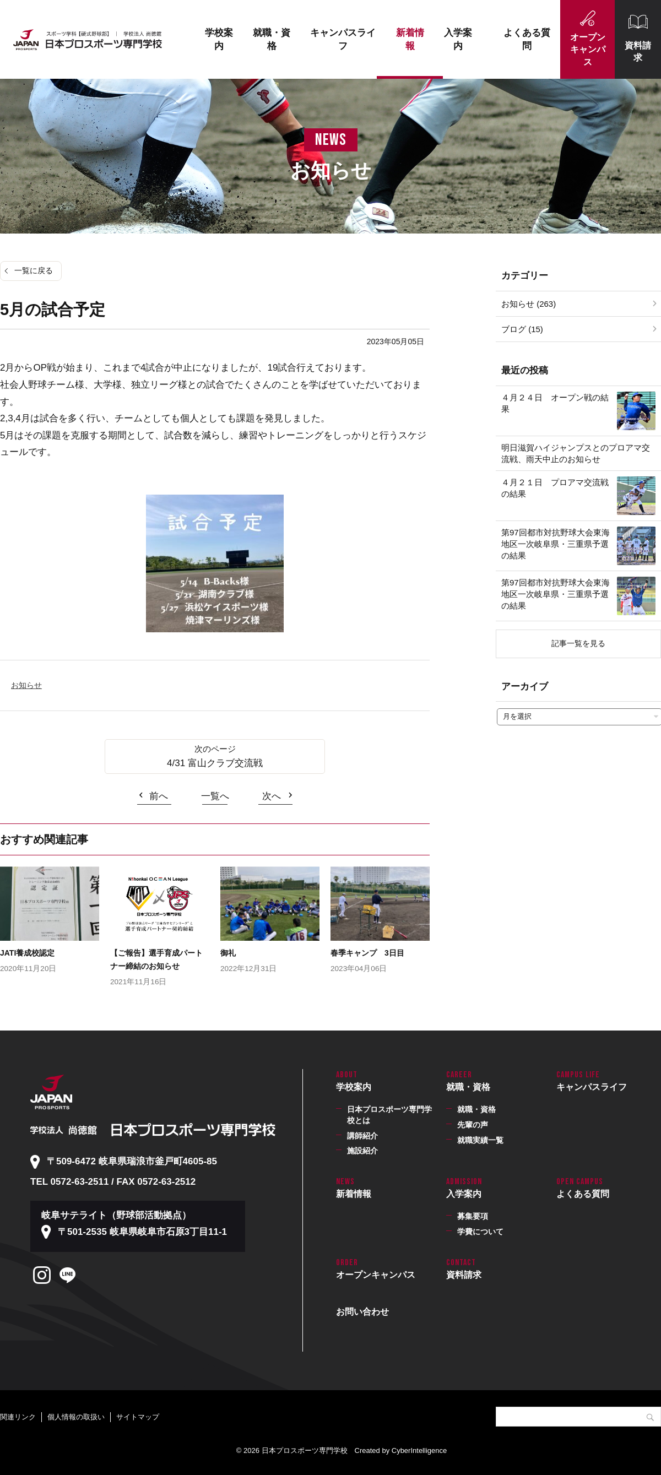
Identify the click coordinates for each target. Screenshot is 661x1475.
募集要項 (472, 1216)
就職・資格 (271, 39)
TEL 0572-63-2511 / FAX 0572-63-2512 (113, 1181)
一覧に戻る (33, 270)
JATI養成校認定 (27, 952)
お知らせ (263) (528, 303)
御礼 (228, 952)
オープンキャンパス (587, 49)
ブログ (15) (522, 329)
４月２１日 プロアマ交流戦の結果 (555, 488)
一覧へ (215, 796)
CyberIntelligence (419, 1450)
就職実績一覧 (480, 1140)
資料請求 (638, 51)
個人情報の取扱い (76, 1417)
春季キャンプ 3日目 (367, 952)
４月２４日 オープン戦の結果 (555, 403)
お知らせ (26, 685)
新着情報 (410, 39)
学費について (480, 1231)
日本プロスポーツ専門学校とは (389, 1115)
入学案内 (458, 39)
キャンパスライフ (343, 39)
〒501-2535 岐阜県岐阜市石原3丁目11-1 (142, 1232)
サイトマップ (137, 1417)
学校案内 (219, 39)
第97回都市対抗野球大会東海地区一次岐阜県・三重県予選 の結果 (559, 544)
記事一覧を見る (578, 643)
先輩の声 (472, 1124)
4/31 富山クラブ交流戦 (215, 763)
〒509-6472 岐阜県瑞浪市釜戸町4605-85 (132, 1161)
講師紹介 (362, 1135)
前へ (158, 796)
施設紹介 (362, 1150)
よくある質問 (526, 39)
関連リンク (18, 1417)
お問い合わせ (362, 1311)
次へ (271, 796)
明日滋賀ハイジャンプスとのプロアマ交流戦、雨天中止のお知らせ (575, 453)
